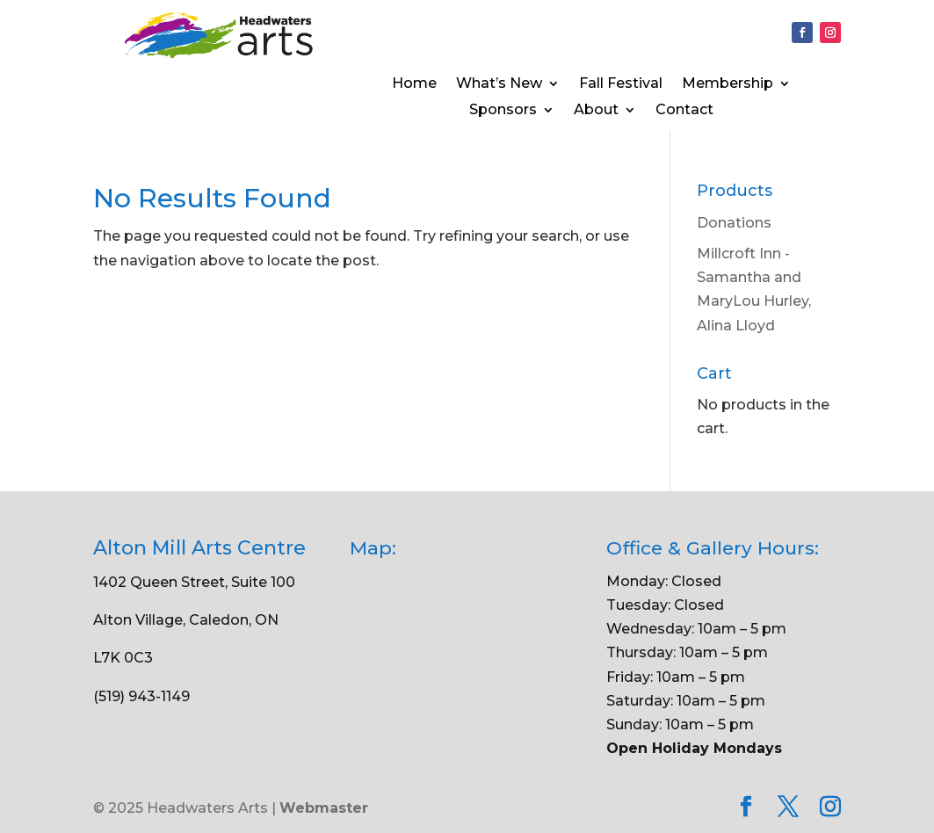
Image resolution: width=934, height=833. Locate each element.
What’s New (499, 84)
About (596, 111)
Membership (727, 84)
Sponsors (503, 111)
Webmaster (323, 808)
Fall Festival (620, 84)
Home (414, 84)
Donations (734, 222)
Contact (684, 111)
